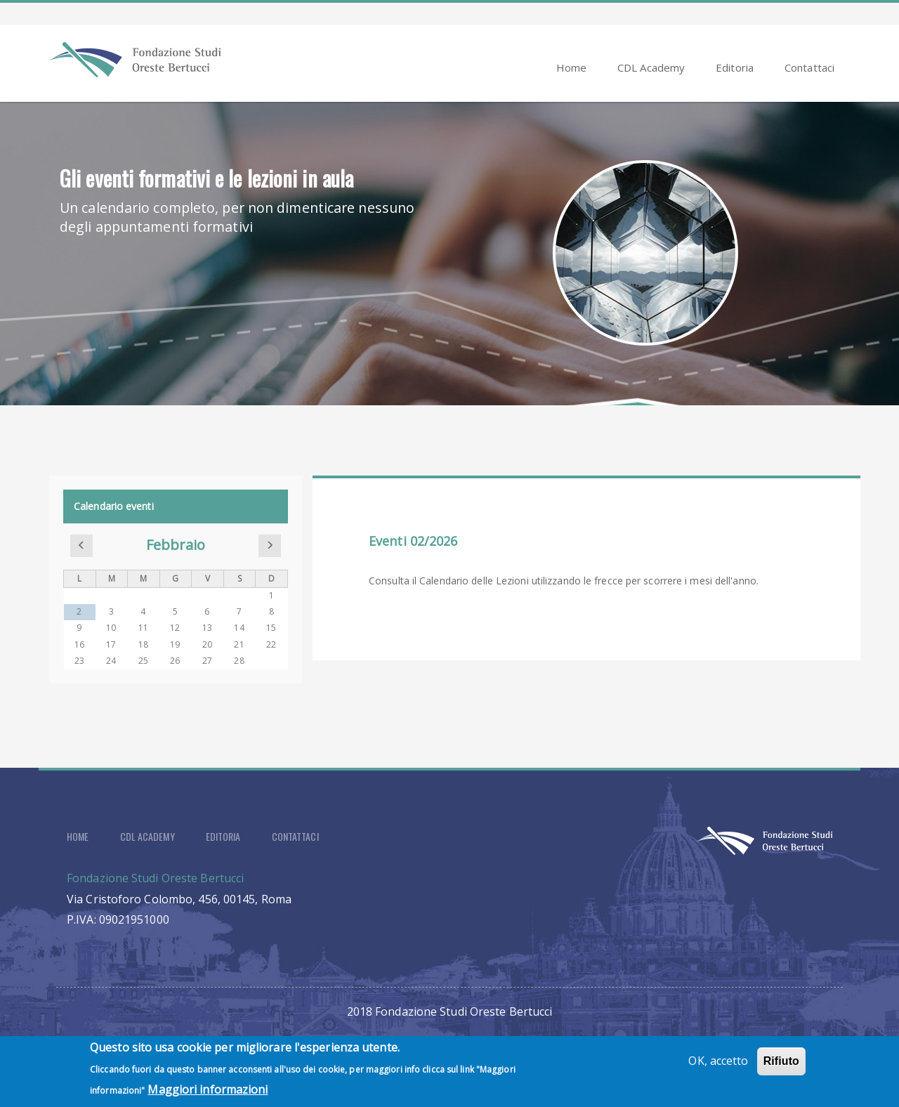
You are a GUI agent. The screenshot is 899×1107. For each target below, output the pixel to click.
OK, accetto (718, 1066)
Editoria (735, 67)
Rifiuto (781, 1067)
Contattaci (809, 67)
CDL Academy (651, 67)
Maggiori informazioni (207, 1095)
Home (571, 67)
